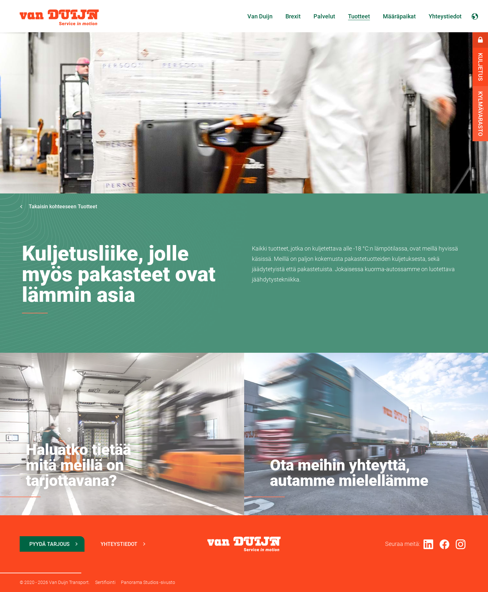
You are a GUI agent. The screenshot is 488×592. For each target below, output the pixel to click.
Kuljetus (480, 67)
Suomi (475, 16)
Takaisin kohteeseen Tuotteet (58, 206)
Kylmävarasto (480, 113)
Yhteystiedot (119, 544)
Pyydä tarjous (49, 544)
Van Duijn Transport (59, 17)
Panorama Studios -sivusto (148, 582)
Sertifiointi (105, 582)
